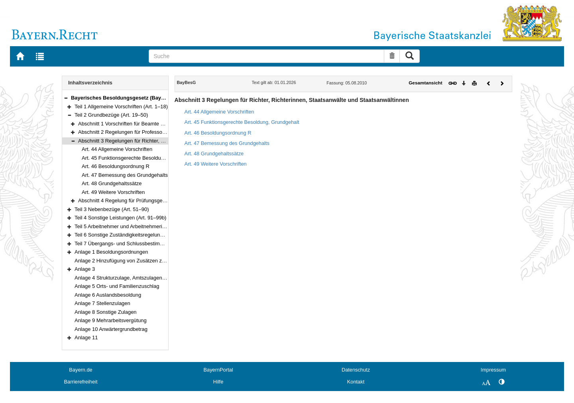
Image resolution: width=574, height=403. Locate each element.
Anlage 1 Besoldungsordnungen (111, 252)
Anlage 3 (85, 269)
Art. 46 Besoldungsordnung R (115, 166)
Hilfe (218, 382)
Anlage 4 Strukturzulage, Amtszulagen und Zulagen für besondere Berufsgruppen (168, 278)
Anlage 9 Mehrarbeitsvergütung (111, 320)
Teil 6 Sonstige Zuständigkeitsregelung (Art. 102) (130, 235)
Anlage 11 (86, 337)
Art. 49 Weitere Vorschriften (113, 192)
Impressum (493, 370)
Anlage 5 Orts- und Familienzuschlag (117, 286)
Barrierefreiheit (81, 382)
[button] (66, 98)
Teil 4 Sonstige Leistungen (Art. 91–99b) (120, 218)
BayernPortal (218, 370)
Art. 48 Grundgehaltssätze (112, 183)
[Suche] (266, 56)
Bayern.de (80, 370)
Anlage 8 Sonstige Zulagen (106, 312)
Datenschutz (356, 370)
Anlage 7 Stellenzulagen (102, 303)
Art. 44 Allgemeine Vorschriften (117, 149)
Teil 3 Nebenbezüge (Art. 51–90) (112, 209)
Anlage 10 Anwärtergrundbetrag (111, 329)
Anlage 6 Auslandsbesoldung (108, 295)
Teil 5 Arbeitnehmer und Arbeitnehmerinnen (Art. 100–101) (141, 226)
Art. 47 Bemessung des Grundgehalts (125, 175)
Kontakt (355, 382)
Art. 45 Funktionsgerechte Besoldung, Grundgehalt (140, 158)
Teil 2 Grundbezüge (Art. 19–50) (111, 115)
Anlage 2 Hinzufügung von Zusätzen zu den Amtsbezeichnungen (149, 261)
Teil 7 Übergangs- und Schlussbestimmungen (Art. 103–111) (144, 243)
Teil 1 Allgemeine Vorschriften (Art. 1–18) (121, 107)
